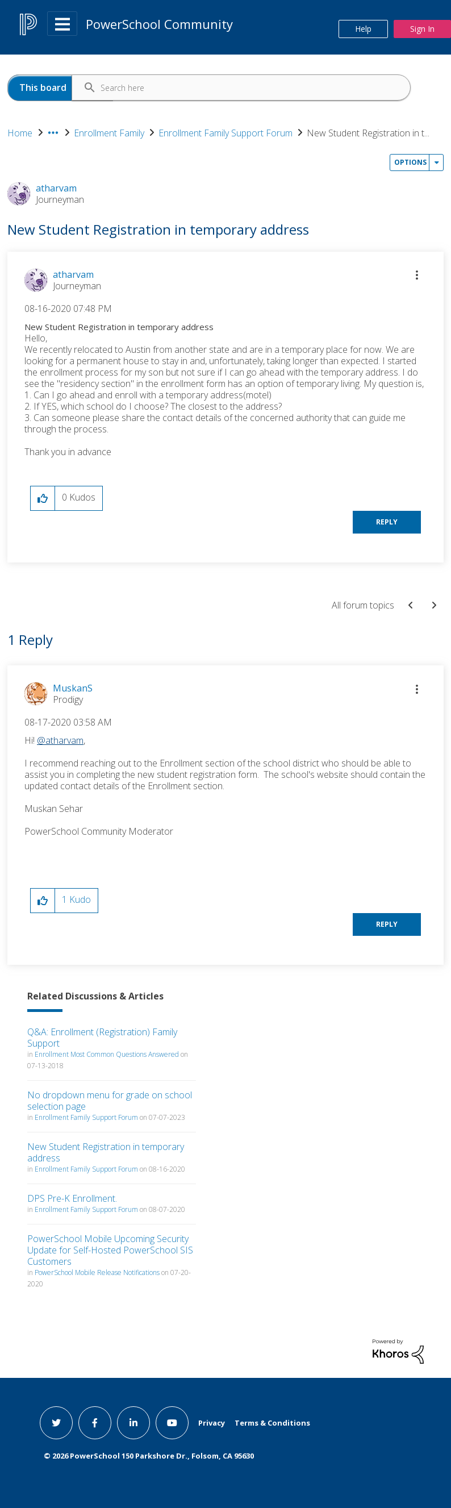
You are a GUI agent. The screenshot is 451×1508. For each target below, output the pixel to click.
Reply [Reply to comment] (387, 924)
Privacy (211, 1423)
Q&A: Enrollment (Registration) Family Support (102, 1037)
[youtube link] (172, 1422)
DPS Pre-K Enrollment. (72, 1198)
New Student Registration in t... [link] (368, 133)
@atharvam (60, 740)
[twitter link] (56, 1422)
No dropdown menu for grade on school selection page (109, 1101)
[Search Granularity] (60, 88)
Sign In (422, 28)
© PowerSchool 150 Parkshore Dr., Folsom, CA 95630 (149, 1456)
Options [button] (410, 162)
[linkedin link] (133, 1422)
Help (363, 28)
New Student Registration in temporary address (105, 1152)
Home (19, 133)
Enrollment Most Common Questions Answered (107, 1054)
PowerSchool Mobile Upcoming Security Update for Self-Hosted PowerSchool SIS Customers (110, 1250)
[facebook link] (94, 1422)
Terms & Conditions (272, 1423)
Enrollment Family (109, 133)
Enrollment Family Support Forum (225, 133)
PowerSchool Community (159, 23)
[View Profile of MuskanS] (73, 688)
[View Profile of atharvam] (73, 274)
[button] (417, 275)
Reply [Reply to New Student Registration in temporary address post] (387, 522)
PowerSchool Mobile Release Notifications (97, 1272)
